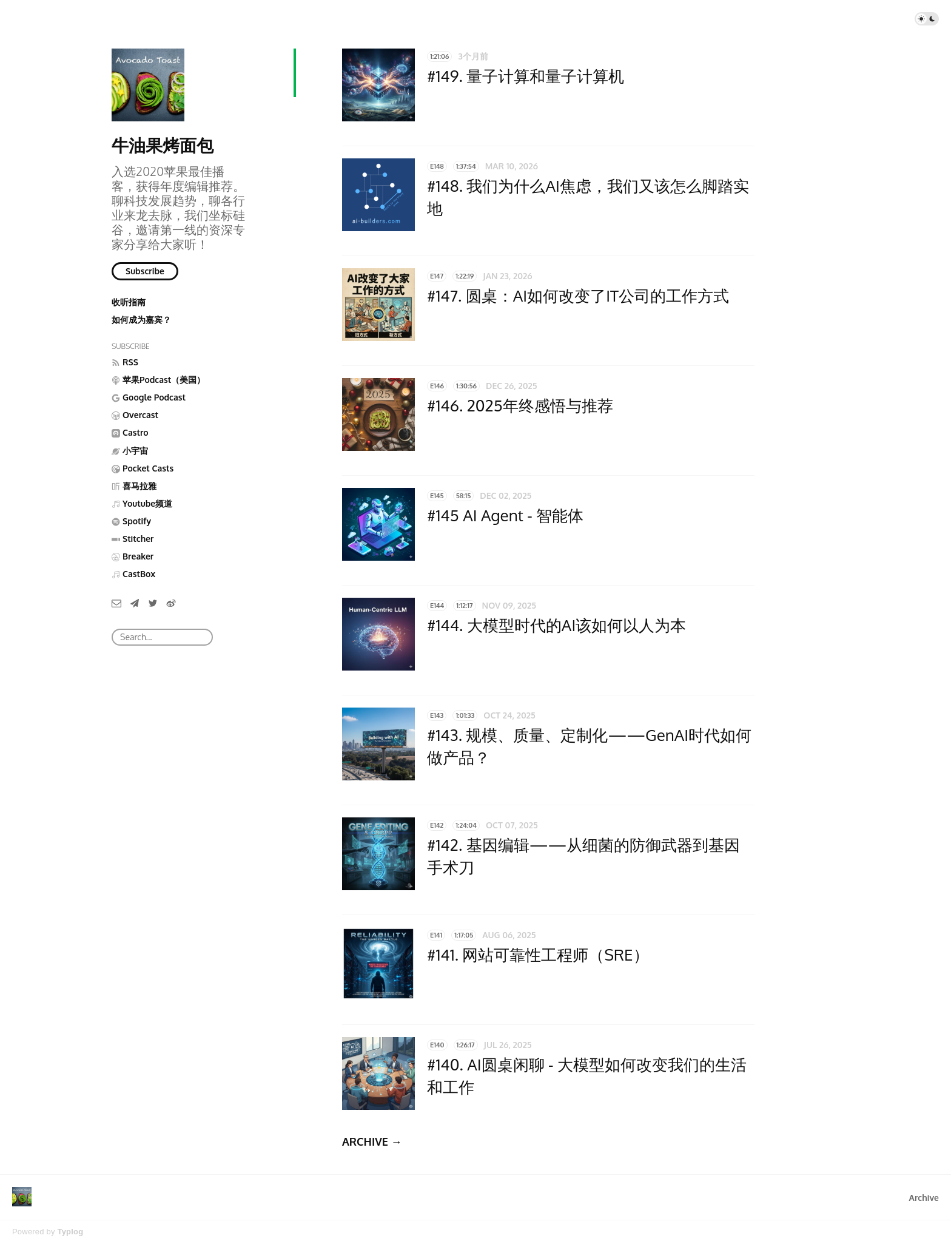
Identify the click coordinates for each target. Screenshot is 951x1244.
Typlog (70, 1231)
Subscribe (145, 271)
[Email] (116, 602)
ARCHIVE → (372, 1141)
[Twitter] (153, 602)
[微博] (171, 602)
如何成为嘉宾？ (141, 319)
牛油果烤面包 (162, 145)
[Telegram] (134, 602)
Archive (924, 1197)
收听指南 (129, 302)
